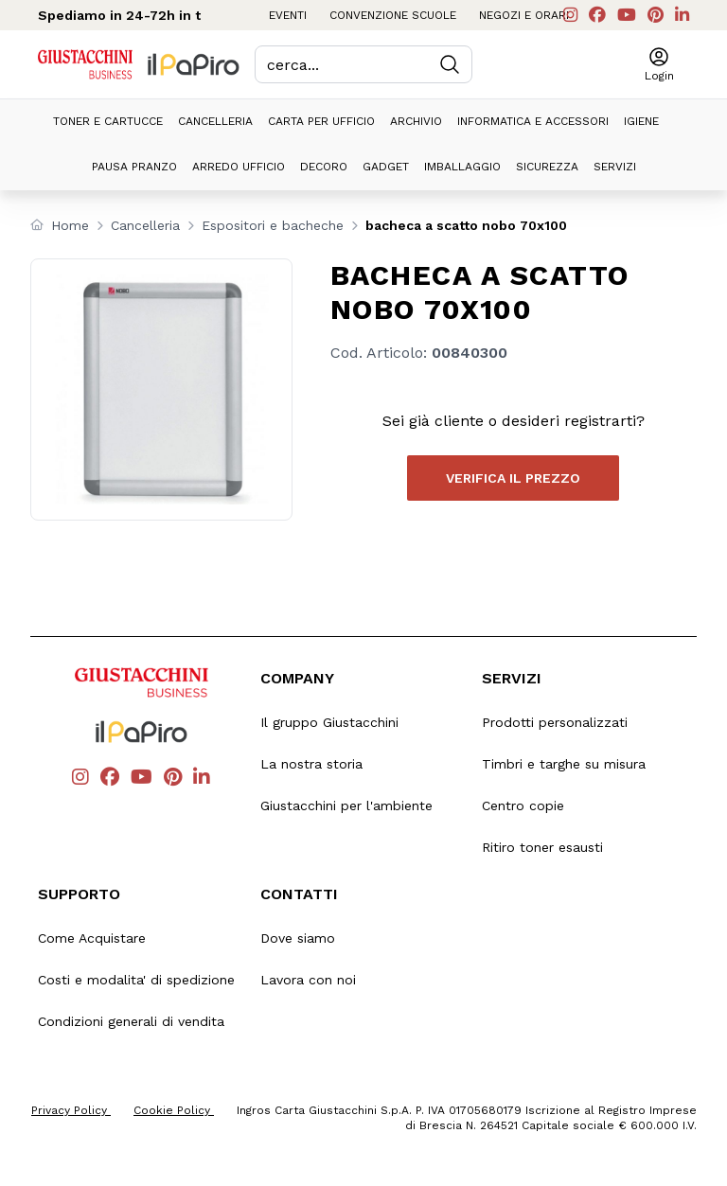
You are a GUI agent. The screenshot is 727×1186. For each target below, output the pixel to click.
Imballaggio (462, 166)
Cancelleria (215, 121)
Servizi (615, 166)
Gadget (386, 166)
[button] (659, 64)
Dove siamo (297, 938)
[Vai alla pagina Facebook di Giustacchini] (597, 15)
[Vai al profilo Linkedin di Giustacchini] (682, 15)
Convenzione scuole (392, 15)
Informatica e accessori (533, 121)
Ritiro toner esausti (542, 847)
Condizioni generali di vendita (131, 1021)
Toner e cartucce (108, 121)
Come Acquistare (92, 938)
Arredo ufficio (238, 166)
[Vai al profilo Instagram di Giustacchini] (570, 15)
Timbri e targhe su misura (564, 763)
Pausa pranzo (134, 166)
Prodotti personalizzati (555, 722)
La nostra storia (311, 763)
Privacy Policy (71, 1110)
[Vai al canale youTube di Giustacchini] (626, 15)
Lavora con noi (308, 979)
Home (70, 225)
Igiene (641, 121)
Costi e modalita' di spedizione (136, 979)
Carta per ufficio (321, 121)
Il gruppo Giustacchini (329, 722)
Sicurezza (547, 166)
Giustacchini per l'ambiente (346, 805)
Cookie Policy (173, 1110)
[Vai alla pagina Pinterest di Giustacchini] (655, 15)
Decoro (323, 166)
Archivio (416, 121)
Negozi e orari (524, 15)
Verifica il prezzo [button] (513, 478)
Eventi (288, 15)
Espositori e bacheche (273, 225)
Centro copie (523, 805)
